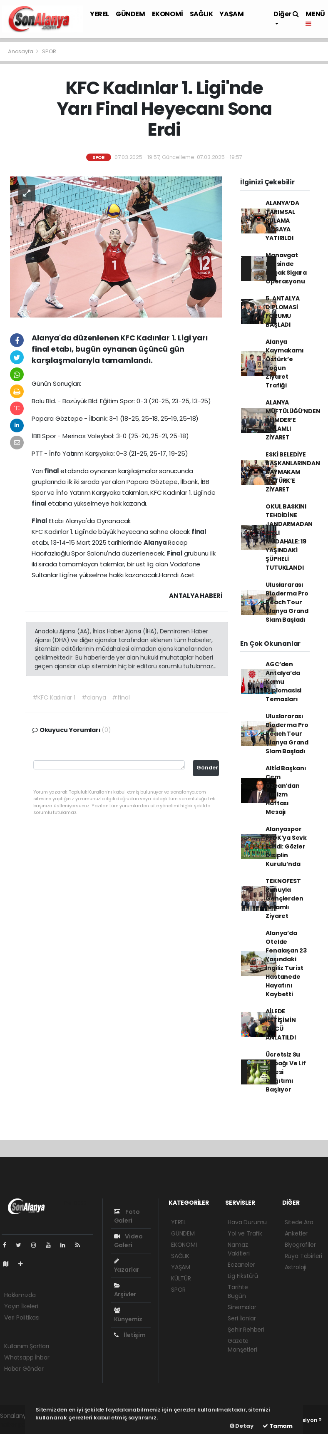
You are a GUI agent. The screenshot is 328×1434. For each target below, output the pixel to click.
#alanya (94, 697)
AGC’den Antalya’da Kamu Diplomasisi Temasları (283, 681)
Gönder (207, 767)
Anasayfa (21, 51)
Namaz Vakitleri (238, 1249)
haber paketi (18, 1424)
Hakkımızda (20, 1295)
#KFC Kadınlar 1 (53, 697)
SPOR (49, 51)
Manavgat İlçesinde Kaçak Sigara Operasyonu (286, 268)
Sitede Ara (299, 1222)
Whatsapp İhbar (26, 1357)
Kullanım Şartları (26, 1346)
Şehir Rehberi (246, 1329)
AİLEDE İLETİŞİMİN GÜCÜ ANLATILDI (281, 1024)
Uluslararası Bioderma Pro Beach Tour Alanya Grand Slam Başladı (287, 602)
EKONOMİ (167, 14)
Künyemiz (128, 1315)
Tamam (278, 1426)
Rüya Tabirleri (303, 1256)
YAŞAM (231, 14)
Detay (241, 1426)
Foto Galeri (127, 1216)
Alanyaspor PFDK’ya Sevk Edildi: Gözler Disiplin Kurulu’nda (286, 846)
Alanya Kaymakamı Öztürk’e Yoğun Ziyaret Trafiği (284, 363)
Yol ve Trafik (245, 1233)
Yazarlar (126, 1266)
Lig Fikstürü (243, 1276)
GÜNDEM (130, 14)
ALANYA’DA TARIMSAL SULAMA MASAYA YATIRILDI (282, 220)
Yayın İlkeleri (21, 1306)
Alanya (156, 542)
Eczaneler (241, 1264)
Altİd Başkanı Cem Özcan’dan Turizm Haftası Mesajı (286, 790)
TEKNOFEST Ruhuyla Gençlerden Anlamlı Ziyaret (284, 898)
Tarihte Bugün (238, 1291)
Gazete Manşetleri (242, 1345)
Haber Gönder (24, 1369)
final (52, 470)
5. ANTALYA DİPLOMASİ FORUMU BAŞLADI (282, 311)
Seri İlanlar (242, 1318)
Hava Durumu (247, 1222)
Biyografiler (300, 1244)
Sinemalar (242, 1307)
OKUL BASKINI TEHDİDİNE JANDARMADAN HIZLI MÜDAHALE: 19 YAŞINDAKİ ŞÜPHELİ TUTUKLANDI (289, 537)
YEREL (99, 14)
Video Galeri (128, 1240)
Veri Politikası (22, 1317)
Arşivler (125, 1290)
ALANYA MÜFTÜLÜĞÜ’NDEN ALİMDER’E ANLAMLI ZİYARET (293, 420)
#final (120, 697)
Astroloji (295, 1267)
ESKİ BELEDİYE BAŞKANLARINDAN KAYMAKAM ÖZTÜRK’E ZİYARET (293, 472)
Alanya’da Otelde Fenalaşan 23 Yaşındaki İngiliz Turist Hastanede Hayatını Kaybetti (286, 963)
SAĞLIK (201, 14)
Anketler (296, 1233)
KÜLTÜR (181, 1278)
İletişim (130, 1335)
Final (40, 520)
